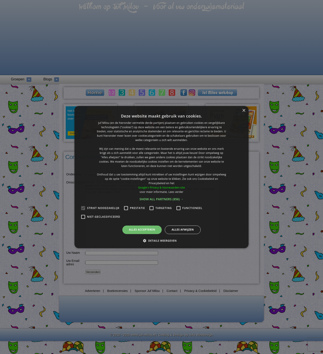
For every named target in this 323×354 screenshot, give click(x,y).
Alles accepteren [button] (142, 230)
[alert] (161, 177)
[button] (162, 199)
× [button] (243, 110)
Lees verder (175, 192)
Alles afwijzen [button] (183, 230)
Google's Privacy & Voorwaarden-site (161, 187)
